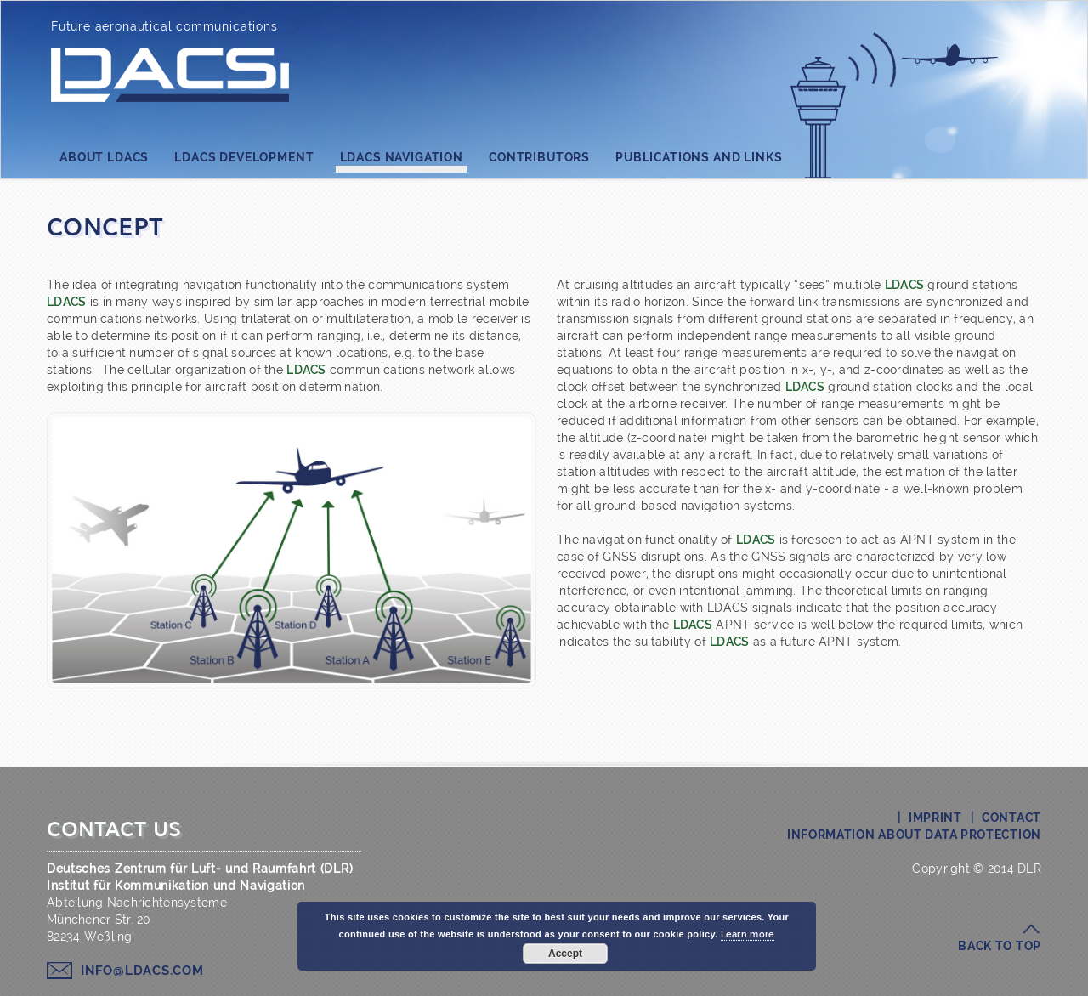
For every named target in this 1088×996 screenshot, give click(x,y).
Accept (565, 953)
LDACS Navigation (402, 161)
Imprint (935, 817)
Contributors (539, 157)
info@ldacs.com (142, 970)
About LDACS (104, 157)
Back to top (999, 946)
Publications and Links (698, 157)
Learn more (748, 934)
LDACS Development (244, 157)
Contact (1011, 817)
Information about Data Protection (914, 834)
